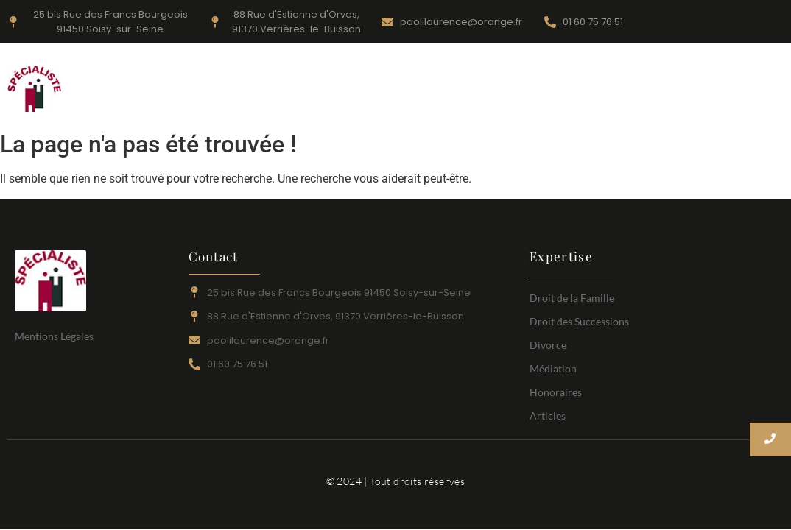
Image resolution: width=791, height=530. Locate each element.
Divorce (400, 81)
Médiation (627, 81)
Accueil (201, 81)
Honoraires (713, 81)
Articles (470, 100)
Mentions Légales (54, 336)
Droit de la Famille (300, 81)
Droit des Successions (510, 81)
